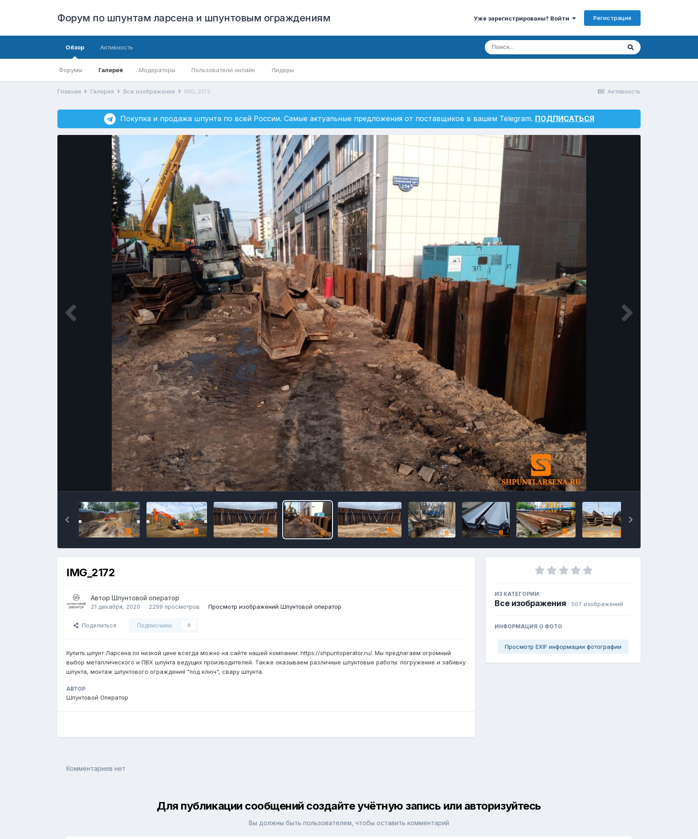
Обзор (74, 51)
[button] (67, 519)
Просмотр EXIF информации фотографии (563, 646)
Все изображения (530, 603)
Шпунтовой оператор (145, 598)
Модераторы (157, 69)
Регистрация (612, 17)
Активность (116, 47)
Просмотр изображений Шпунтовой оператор (274, 606)
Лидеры (282, 69)
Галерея (110, 69)
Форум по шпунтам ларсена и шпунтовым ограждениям (193, 18)
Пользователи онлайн (223, 69)
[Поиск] (536, 47)
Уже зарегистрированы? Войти (525, 18)
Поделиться (94, 625)
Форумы (70, 69)
